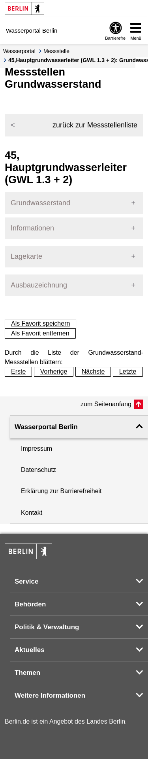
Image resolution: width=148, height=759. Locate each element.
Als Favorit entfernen (40, 333)
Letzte (128, 371)
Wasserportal (19, 51)
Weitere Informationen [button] (50, 695)
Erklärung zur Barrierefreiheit (61, 491)
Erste (18, 371)
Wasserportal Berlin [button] (46, 427)
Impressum (36, 448)
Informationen (32, 228)
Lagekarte (26, 256)
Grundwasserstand (40, 203)
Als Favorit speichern (40, 323)
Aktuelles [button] (30, 650)
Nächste (93, 371)
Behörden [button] (30, 604)
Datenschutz (38, 469)
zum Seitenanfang (106, 404)
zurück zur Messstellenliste (94, 125)
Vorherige (53, 371)
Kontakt (31, 512)
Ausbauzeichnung (39, 285)
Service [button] (27, 581)
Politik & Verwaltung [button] (47, 627)
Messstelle (56, 51)
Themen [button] (27, 672)
